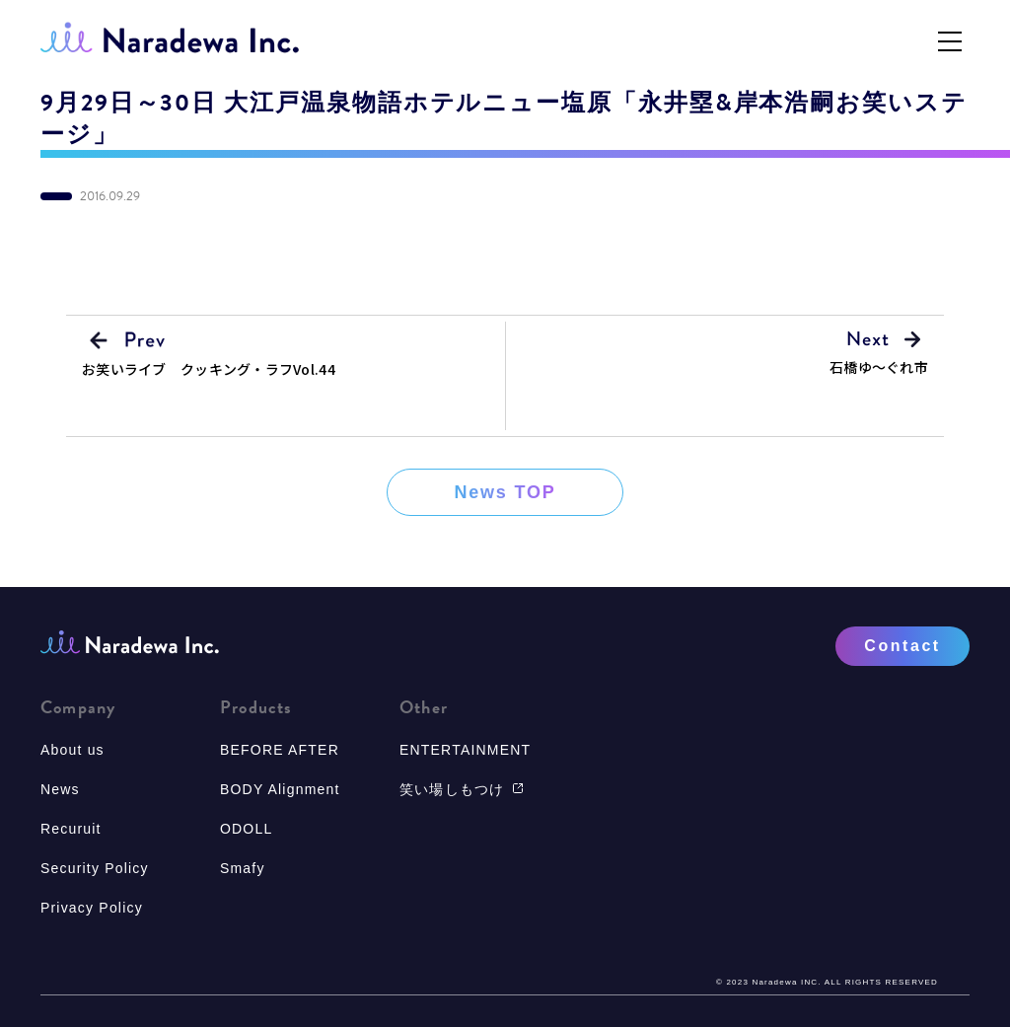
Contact (902, 645)
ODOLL (246, 829)
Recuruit (71, 829)
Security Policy (94, 868)
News (60, 789)
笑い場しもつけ (461, 789)
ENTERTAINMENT (465, 750)
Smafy (242, 868)
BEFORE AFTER (279, 750)
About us (72, 750)
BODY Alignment (280, 789)
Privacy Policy (91, 908)
